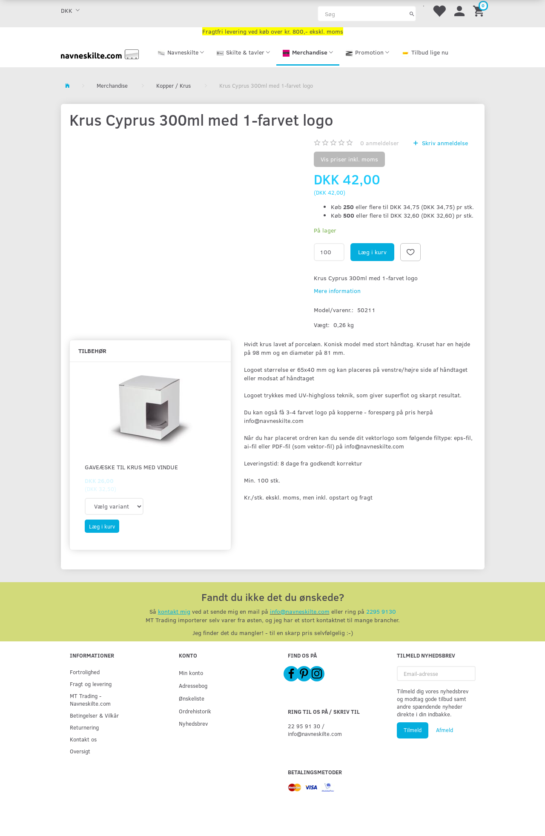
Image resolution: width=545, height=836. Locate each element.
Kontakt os (83, 739)
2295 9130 (381, 611)
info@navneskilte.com (300, 611)
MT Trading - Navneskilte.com (90, 699)
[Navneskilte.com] (100, 53)
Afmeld (444, 730)
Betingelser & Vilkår (94, 715)
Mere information (337, 291)
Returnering (84, 727)
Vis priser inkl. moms (349, 159)
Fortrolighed (85, 671)
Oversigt (80, 751)
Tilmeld (413, 730)
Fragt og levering (91, 683)
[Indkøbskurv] (480, 10)
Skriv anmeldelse (444, 143)
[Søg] (412, 13)
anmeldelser (379, 143)
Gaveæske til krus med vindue (131, 467)
